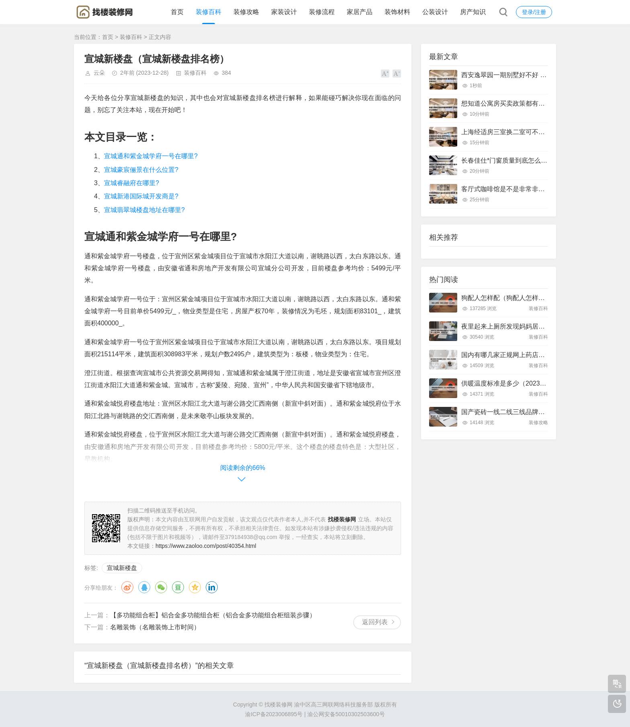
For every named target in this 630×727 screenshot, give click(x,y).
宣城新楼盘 (122, 567)
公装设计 (435, 11)
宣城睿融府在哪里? (131, 183)
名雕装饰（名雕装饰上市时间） (155, 627)
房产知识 (473, 11)
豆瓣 (178, 587)
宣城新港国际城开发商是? (141, 196)
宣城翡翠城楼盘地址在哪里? (144, 209)
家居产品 (359, 11)
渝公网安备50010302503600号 (346, 714)
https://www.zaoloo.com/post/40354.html (205, 546)
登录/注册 (534, 12)
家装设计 (284, 11)
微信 (161, 587)
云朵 (99, 72)
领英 (212, 587)
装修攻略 (246, 11)
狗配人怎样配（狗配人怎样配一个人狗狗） (522, 297)
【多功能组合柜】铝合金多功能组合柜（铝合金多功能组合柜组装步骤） (213, 615)
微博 (127, 587)
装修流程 (322, 11)
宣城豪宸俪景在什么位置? (141, 169)
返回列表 (375, 622)
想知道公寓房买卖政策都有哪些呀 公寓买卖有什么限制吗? (544, 103)
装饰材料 (397, 11)
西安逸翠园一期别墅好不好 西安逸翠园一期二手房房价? (541, 74)
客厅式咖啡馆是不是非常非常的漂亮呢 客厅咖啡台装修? (541, 189)
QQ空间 (195, 587)
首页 (177, 11)
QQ (144, 587)
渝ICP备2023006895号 (274, 714)
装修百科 (208, 11)
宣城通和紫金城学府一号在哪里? (151, 156)
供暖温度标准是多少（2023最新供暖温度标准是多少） (539, 383)
